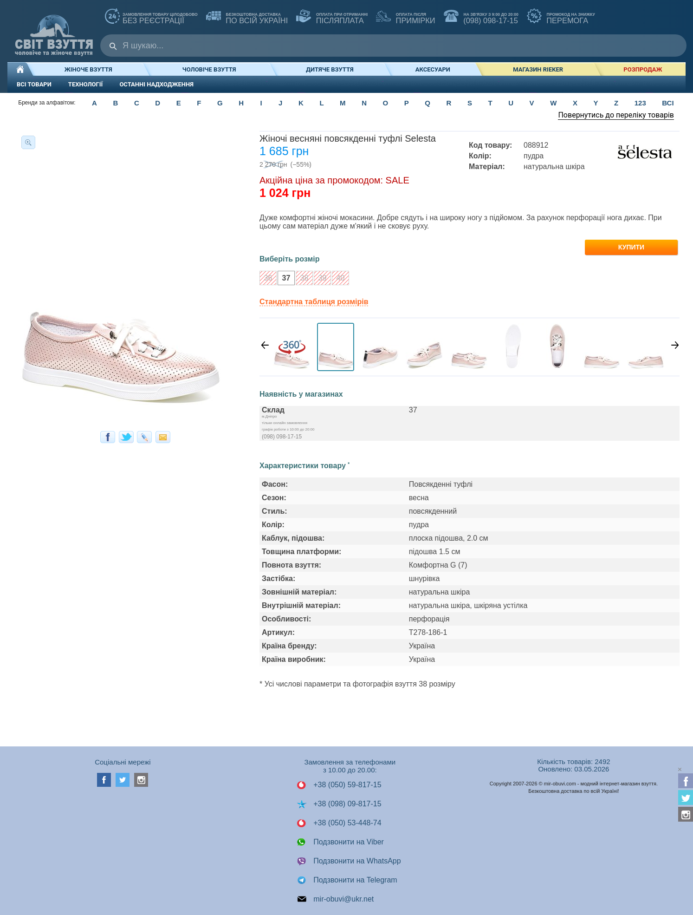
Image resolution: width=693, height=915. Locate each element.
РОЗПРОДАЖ (642, 69)
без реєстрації (151, 17)
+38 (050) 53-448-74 (339, 823)
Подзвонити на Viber (340, 842)
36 (265, 279)
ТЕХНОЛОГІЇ (85, 84)
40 (338, 279)
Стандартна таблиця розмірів (313, 302)
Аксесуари (432, 69)
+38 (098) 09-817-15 (339, 804)
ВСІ (668, 103)
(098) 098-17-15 (481, 17)
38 (302, 279)
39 (320, 279)
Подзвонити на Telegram (347, 880)
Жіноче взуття (88, 69)
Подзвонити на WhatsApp (349, 861)
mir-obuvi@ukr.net (335, 899)
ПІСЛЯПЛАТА (332, 17)
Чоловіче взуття (209, 69)
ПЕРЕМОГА (561, 17)
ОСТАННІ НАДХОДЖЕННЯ (156, 84)
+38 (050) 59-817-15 (339, 785)
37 (284, 279)
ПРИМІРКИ (405, 17)
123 (640, 103)
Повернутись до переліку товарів (616, 115)
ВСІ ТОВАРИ (34, 84)
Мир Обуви (53, 31)
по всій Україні (247, 17)
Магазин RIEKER (538, 69)
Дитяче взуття (329, 69)
